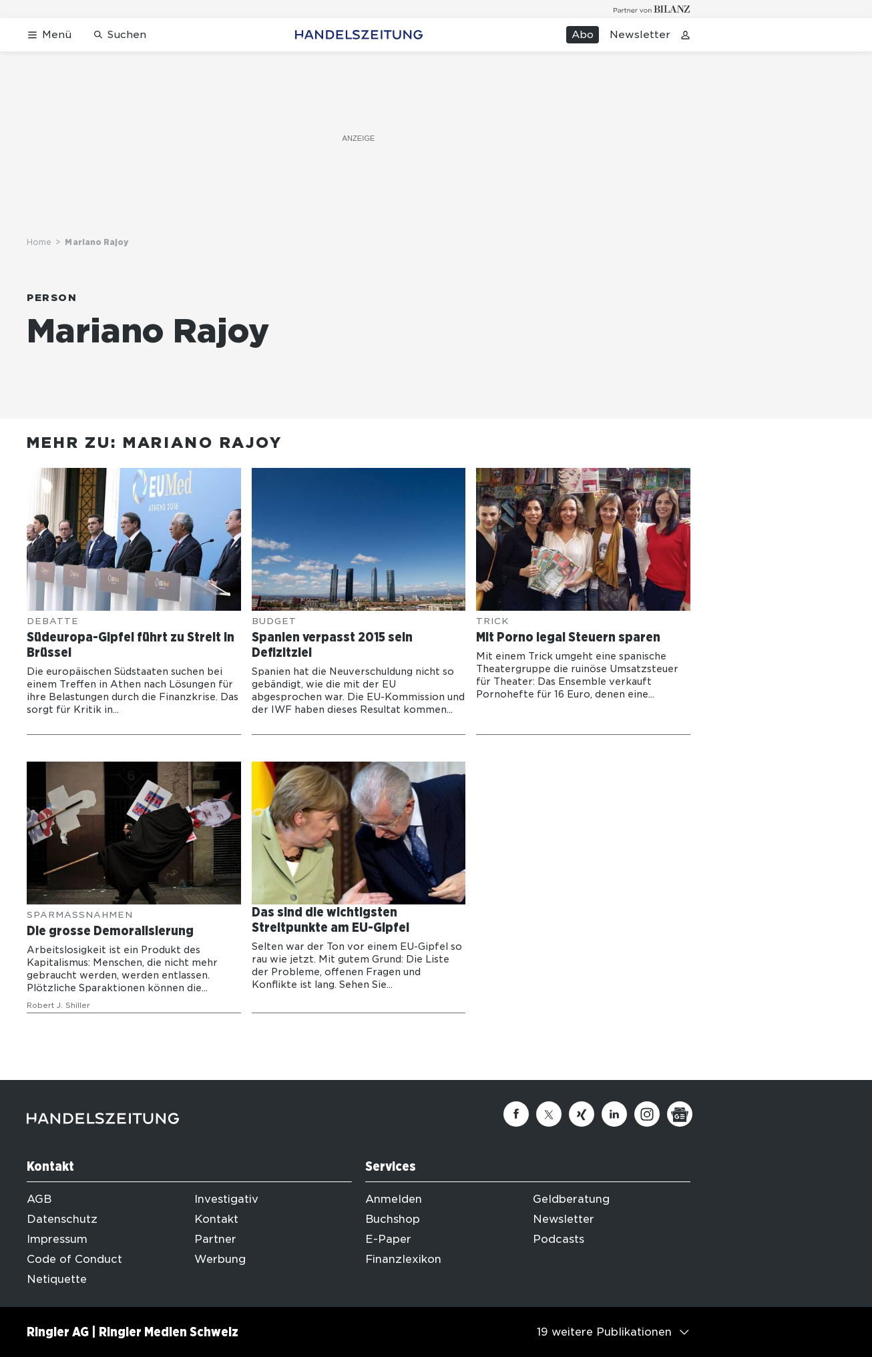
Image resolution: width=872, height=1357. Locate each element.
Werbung (220, 1259)
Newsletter (640, 35)
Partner (215, 1239)
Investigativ (226, 1199)
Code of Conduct (74, 1259)
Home (39, 242)
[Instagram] (647, 1114)
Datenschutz (62, 1219)
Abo (583, 35)
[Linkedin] (614, 1114)
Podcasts (558, 1239)
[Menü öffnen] (49, 35)
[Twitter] (549, 1114)
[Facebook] (516, 1114)
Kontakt (216, 1219)
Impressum (57, 1239)
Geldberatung (571, 1199)
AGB (39, 1199)
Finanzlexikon (403, 1259)
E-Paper (388, 1239)
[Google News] (679, 1114)
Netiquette (57, 1279)
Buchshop (392, 1219)
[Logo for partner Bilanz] (652, 9)
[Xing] (581, 1114)
